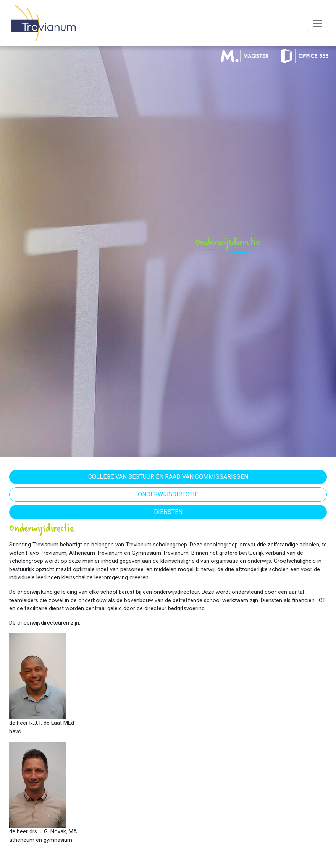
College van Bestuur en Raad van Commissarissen (168, 476)
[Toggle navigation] (317, 23)
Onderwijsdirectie (168, 494)
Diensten (168, 511)
